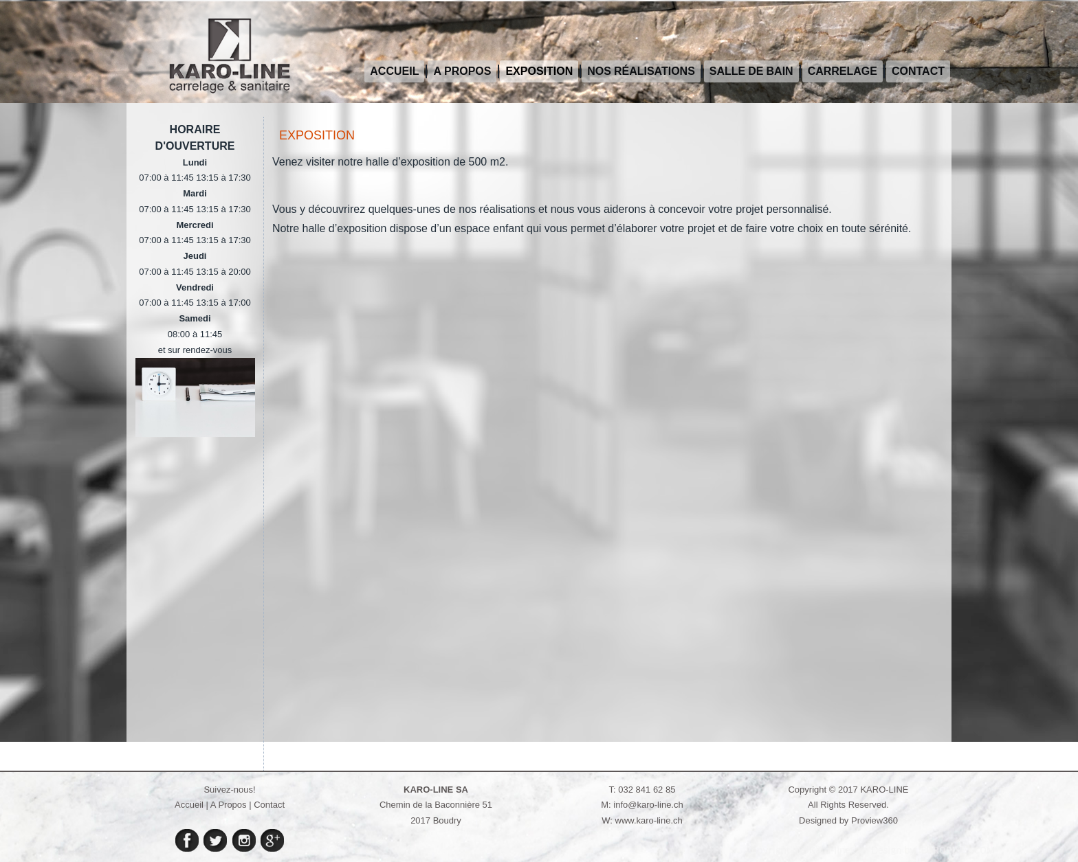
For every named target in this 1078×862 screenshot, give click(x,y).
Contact (918, 71)
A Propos (228, 804)
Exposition (539, 71)
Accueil (394, 71)
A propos (462, 71)
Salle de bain (751, 71)
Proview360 (874, 820)
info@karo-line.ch (648, 804)
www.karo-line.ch (649, 820)
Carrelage (842, 71)
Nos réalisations (641, 71)
